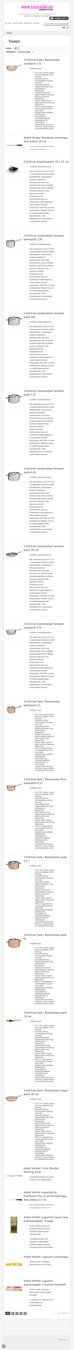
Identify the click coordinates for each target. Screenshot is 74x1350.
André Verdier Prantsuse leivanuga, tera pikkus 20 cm (46, 139)
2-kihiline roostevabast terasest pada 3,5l (44, 392)
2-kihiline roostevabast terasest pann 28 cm (44, 548)
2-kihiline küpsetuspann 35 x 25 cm (46, 161)
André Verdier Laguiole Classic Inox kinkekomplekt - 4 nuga (46, 1219)
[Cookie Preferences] (3, 1346)
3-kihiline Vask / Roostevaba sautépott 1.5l (42, 61)
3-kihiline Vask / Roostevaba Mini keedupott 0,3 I (45, 781)
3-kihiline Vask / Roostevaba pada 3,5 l (45, 859)
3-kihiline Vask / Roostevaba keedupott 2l (42, 703)
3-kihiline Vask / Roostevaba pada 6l (45, 936)
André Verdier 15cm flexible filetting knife (41, 1170)
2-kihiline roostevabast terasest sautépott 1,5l (44, 625)
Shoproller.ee (63, 1340)
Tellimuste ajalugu (17, 23)
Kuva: (9, 48)
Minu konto (8, 23)
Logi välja (36, 23)
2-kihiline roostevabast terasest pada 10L (44, 315)
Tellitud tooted (28, 23)
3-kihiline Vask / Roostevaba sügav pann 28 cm (46, 1092)
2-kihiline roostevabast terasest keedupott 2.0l (44, 237)
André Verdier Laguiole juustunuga (46, 1257)
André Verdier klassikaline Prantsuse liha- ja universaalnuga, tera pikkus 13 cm (45, 1195)
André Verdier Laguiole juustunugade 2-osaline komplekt (45, 1282)
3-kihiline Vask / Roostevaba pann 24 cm (45, 1014)
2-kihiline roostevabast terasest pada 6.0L (44, 470)
